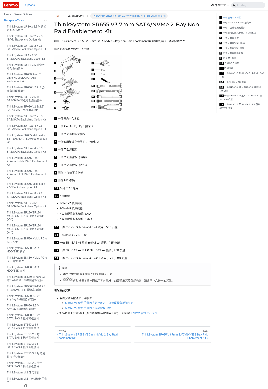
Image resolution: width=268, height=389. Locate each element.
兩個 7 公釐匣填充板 (231, 53)
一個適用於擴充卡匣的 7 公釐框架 (238, 32)
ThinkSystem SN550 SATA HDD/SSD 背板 (23, 250)
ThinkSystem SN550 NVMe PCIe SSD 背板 (27, 240)
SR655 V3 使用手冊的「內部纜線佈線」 (89, 307)
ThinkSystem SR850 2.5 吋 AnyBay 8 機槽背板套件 (23, 307)
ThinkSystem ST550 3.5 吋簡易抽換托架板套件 (26, 355)
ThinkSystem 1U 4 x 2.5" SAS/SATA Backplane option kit (26, 57)
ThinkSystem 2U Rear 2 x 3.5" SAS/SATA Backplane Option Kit (26, 118)
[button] (220, 5)
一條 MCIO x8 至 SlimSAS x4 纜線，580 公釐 (241, 75)
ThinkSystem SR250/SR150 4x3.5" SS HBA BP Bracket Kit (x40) (25, 229)
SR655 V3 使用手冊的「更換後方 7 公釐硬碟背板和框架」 (100, 302)
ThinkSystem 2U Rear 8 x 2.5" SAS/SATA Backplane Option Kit (26, 195)
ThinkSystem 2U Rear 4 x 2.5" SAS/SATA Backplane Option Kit (26, 127)
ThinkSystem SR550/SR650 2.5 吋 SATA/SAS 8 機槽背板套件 (26, 288)
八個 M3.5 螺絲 (229, 63)
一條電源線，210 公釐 (232, 82)
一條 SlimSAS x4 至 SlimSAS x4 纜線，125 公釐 (241, 89)
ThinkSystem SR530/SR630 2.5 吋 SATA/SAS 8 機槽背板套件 (26, 278)
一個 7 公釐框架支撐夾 (232, 27)
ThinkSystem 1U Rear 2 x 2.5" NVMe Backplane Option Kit (25, 38)
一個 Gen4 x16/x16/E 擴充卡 (235, 22)
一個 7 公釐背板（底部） (233, 48)
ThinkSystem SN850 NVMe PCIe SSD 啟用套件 (27, 259)
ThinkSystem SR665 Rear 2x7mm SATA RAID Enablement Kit (26, 174)
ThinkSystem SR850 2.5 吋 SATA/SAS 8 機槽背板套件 (23, 317)
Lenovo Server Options (18, 14)
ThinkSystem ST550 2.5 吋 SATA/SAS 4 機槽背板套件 (23, 326)
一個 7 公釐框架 (229, 38)
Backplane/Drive (14, 20)
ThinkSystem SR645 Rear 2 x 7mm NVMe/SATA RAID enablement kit (25, 78)
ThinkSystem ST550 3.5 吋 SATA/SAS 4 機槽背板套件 (23, 345)
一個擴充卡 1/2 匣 (230, 17)
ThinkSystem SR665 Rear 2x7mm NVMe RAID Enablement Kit (27, 161)
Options (30, 5)
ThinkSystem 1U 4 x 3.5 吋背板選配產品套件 (26, 66)
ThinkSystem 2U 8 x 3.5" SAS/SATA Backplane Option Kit (26, 205)
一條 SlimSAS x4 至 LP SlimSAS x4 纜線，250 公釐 (240, 97)
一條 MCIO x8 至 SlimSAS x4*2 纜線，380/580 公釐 (240, 106)
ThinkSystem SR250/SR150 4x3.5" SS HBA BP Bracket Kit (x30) (25, 216)
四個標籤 (226, 68)
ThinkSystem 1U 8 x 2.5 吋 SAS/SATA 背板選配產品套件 (24, 99)
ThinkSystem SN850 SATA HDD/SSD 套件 (23, 269)
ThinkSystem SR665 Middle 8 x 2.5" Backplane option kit (26, 185)
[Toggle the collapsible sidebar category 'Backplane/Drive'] (45, 20)
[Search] (248, 5)
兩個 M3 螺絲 (227, 58)
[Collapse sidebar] (25, 385)
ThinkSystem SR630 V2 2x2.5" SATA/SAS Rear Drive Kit (25, 108)
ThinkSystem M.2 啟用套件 (23, 372)
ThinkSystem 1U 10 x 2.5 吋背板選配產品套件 (26, 28)
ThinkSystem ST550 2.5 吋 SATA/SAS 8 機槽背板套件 (23, 336)
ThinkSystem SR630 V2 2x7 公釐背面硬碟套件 (26, 89)
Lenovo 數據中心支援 (144, 313)
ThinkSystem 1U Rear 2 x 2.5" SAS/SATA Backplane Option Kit (26, 47)
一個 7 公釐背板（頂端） (233, 43)
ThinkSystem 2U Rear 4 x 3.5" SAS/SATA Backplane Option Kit (26, 150)
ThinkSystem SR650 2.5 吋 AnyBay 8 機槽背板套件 (23, 297)
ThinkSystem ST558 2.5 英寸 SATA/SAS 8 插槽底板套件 (24, 364)
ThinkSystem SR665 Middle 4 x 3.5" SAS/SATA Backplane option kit (27, 139)
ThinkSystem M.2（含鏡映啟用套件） (27, 380)
